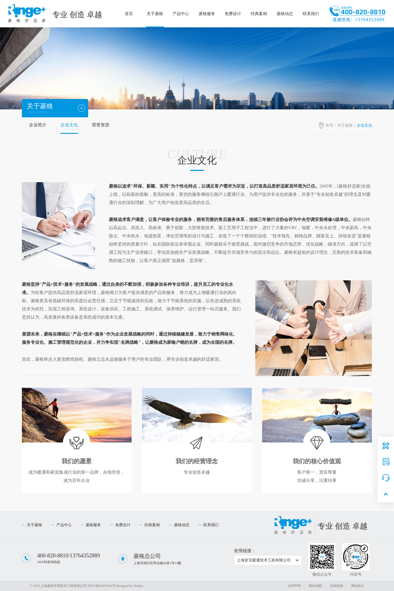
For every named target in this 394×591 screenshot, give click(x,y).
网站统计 (357, 586)
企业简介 (38, 125)
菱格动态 (285, 13)
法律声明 (294, 586)
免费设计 (233, 13)
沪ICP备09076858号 (101, 586)
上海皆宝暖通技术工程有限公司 (264, 560)
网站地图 (315, 586)
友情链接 (336, 586)
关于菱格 (155, 13)
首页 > (331, 125)
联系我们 (311, 13)
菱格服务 (207, 13)
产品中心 (181, 13)
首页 (129, 13)
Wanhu (138, 586)
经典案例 (259, 13)
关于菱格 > (347, 125)
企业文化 (69, 125)
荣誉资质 (100, 125)
